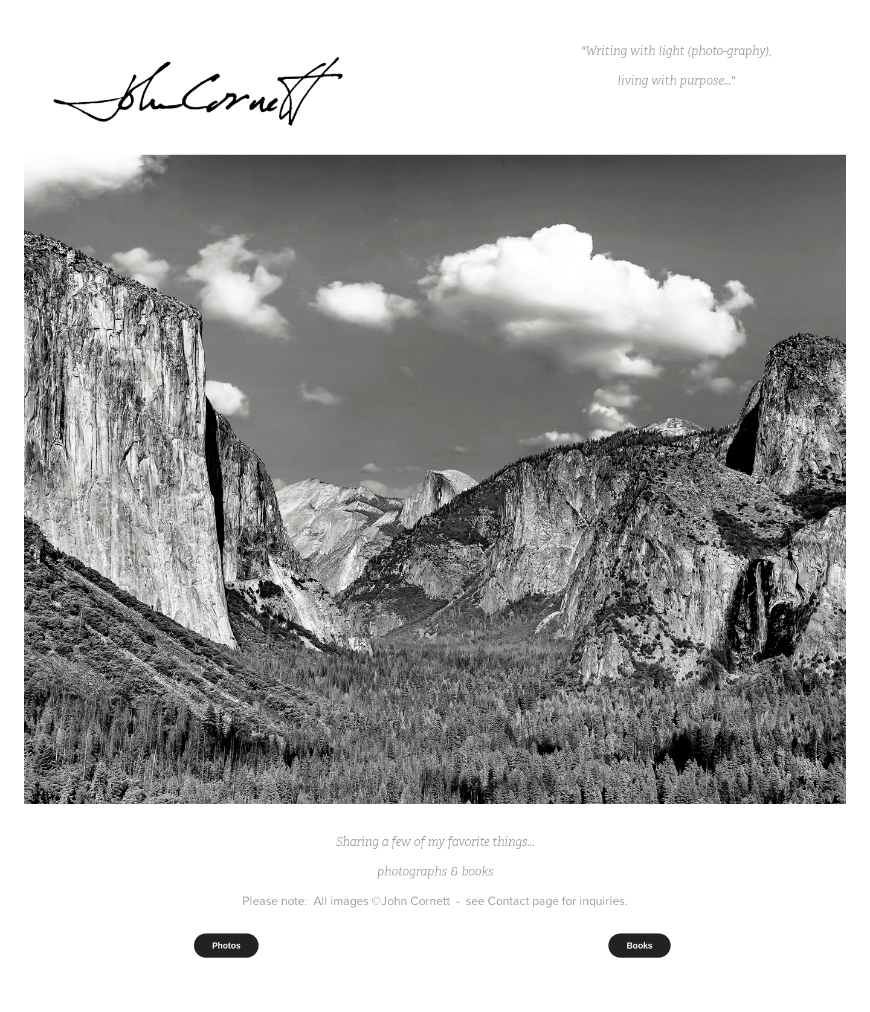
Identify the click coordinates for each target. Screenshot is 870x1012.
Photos (226, 945)
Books (639, 945)
